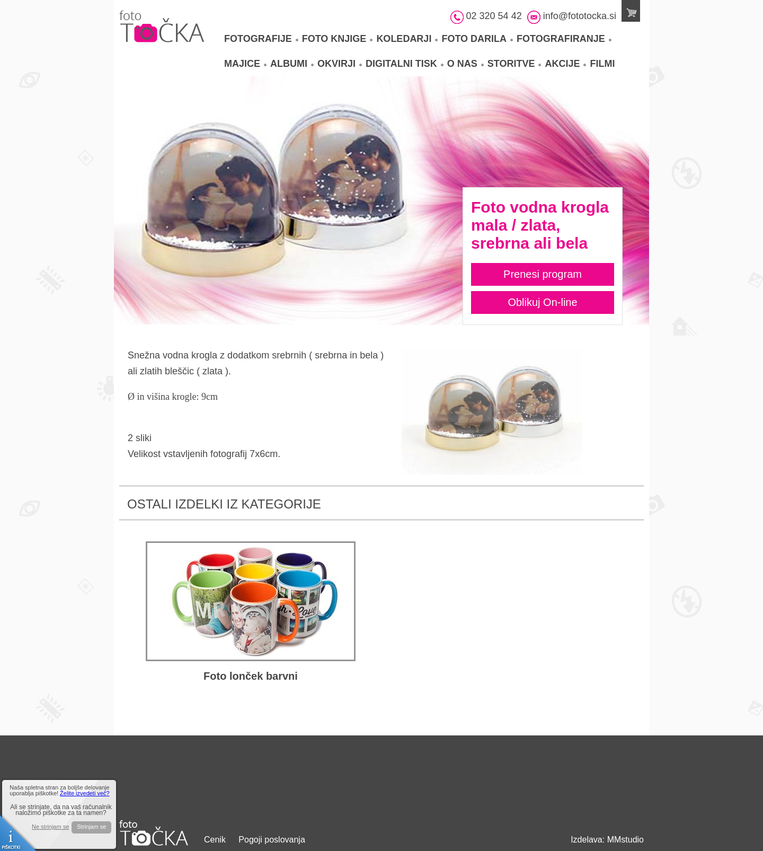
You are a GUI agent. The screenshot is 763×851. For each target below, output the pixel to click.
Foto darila (477, 38)
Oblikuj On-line (542, 302)
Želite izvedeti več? (85, 793)
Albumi (292, 63)
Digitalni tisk (404, 63)
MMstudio (625, 839)
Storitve (514, 63)
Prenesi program (542, 274)
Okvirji (339, 63)
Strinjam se (91, 826)
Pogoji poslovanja (271, 839)
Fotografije (261, 38)
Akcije (565, 63)
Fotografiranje (564, 38)
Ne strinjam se (50, 827)
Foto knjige (337, 38)
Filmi (602, 63)
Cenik (215, 839)
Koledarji (407, 38)
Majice (245, 63)
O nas (465, 63)
